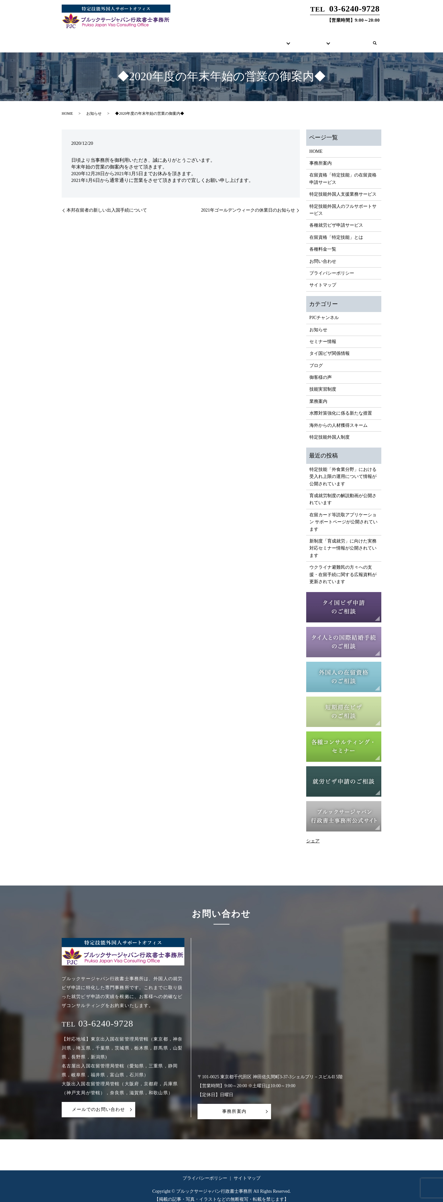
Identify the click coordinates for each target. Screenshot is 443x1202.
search (374, 40)
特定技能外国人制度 (329, 431)
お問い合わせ (346, 39)
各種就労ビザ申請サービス (336, 219)
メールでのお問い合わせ (98, 1103)
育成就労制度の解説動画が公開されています (343, 493)
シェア (313, 834)
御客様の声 (320, 371)
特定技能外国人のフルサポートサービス (343, 204)
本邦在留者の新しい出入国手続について (106, 204)
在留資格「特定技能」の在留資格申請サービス (343, 172)
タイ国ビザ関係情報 (329, 347)
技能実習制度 (322, 383)
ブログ (316, 359)
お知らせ (94, 107)
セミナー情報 (322, 335)
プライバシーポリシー (331, 267)
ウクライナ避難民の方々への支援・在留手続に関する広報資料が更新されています (343, 568)
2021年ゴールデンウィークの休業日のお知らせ (248, 204)
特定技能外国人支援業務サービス (343, 188)
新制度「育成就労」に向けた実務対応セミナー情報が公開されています (343, 542)
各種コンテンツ (302, 39)
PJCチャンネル (324, 311)
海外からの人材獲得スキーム (338, 419)
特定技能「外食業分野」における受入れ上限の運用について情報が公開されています (343, 470)
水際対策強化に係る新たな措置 (340, 407)
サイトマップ (322, 279)
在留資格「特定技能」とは (336, 231)
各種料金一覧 (322, 243)
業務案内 (318, 395)
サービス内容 (257, 39)
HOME (183, 39)
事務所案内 (217, 39)
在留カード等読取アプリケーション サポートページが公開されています (343, 516)
